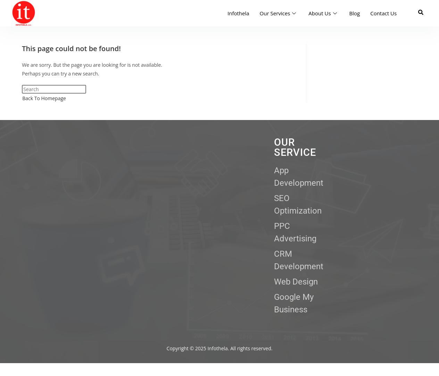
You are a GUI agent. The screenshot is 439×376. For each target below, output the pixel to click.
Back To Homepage (44, 98)
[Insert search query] (54, 89)
